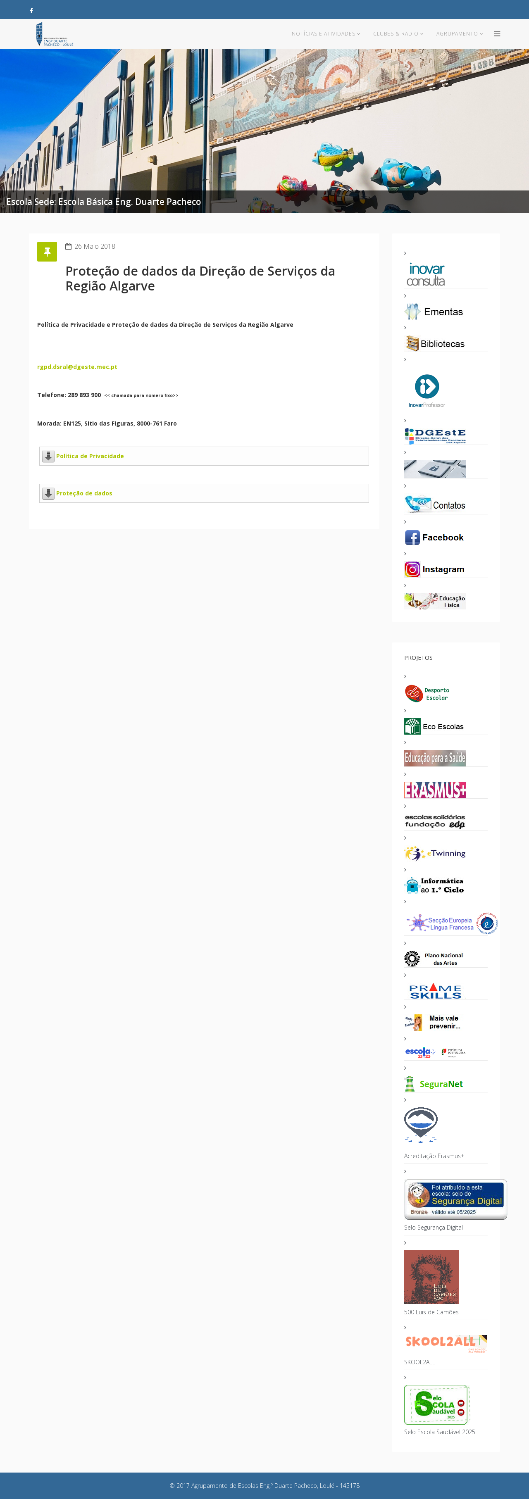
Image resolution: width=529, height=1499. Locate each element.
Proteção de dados (84, 493)
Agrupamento (457, 33)
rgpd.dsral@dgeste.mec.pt (77, 367)
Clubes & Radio (396, 33)
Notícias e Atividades (323, 33)
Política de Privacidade (90, 456)
